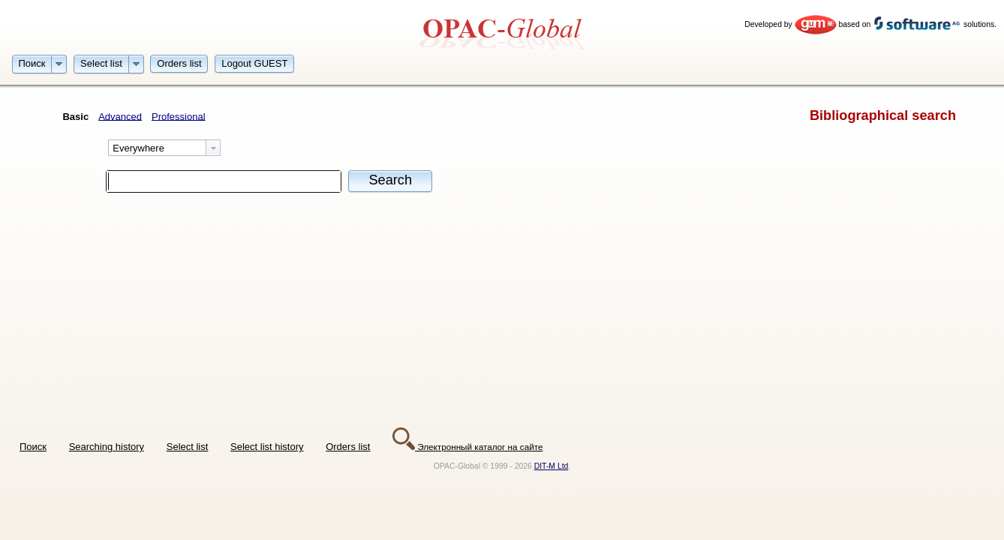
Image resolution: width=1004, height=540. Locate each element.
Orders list (348, 446)
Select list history (267, 446)
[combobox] (164, 148)
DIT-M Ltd (551, 466)
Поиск (33, 446)
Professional (179, 116)
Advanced (120, 116)
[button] (32, 63)
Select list (188, 446)
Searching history (106, 446)
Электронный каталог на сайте (467, 447)
